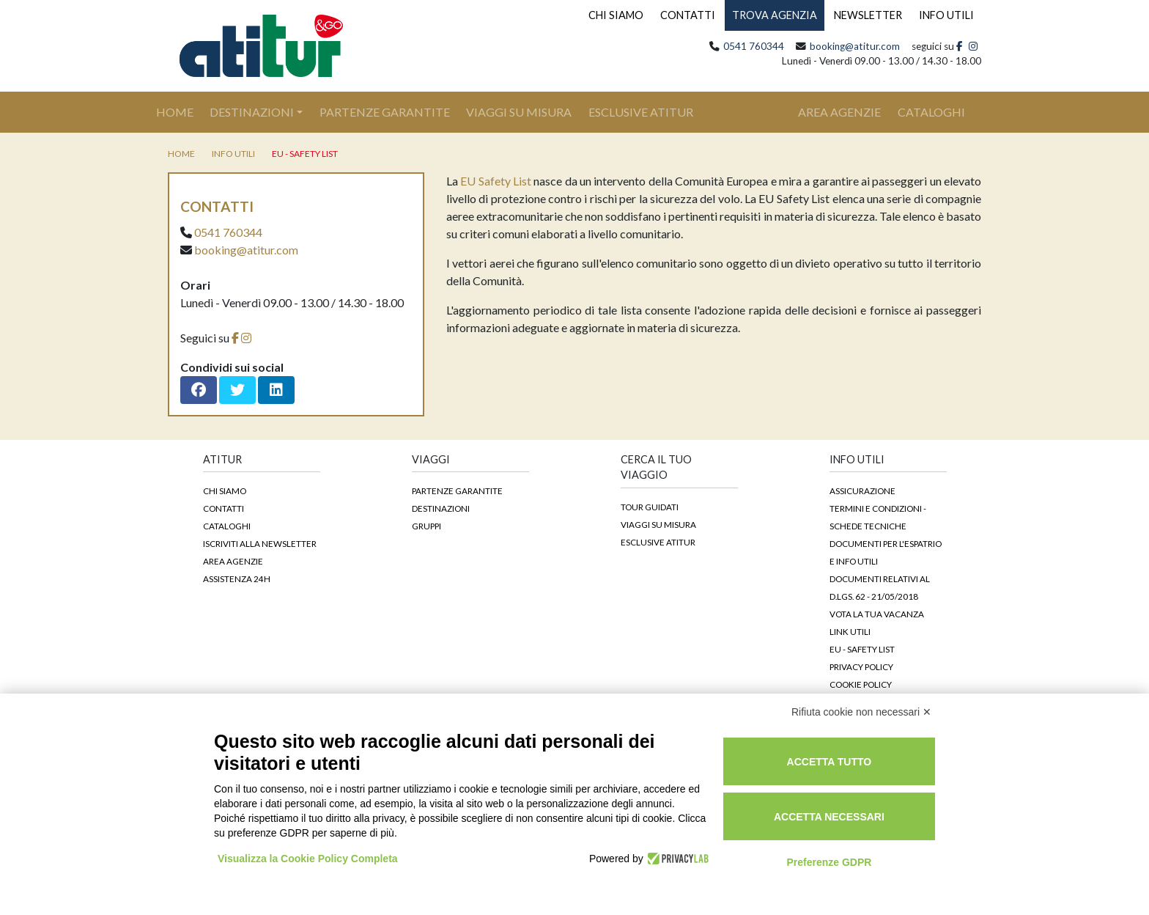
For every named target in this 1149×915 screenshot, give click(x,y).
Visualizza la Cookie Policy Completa (308, 858)
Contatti (223, 508)
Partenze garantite (457, 490)
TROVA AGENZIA (774, 15)
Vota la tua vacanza (877, 614)
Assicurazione (862, 490)
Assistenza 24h (236, 578)
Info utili (233, 153)
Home (183, 111)
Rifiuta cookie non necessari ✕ (861, 712)
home (181, 153)
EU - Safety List (305, 153)
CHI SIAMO (615, 15)
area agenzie (839, 112)
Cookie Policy (861, 684)
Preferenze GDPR (828, 862)
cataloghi (931, 112)
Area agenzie (233, 561)
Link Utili (850, 631)
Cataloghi (227, 526)
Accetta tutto (829, 762)
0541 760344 (753, 46)
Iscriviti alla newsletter (260, 543)
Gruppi (426, 526)
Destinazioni (252, 112)
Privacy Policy (861, 666)
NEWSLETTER (868, 15)
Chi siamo (224, 490)
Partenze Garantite (384, 112)
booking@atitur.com (855, 46)
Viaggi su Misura (519, 112)
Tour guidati (650, 506)
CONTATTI (687, 15)
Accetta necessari (829, 817)
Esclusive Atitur (640, 112)
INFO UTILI (946, 15)
